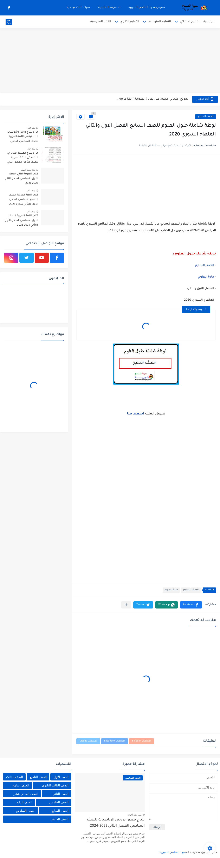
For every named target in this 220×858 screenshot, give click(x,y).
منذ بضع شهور (28, 169)
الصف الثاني (60, 794)
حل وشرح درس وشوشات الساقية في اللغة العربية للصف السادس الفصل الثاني (22, 137)
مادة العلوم (206, 277)
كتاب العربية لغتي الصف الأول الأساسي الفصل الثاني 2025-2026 (21, 179)
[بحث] (9, 22)
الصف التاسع (38, 777)
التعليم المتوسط (159, 21)
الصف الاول (61, 777)
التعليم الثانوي (129, 21)
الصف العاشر (60, 819)
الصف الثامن (20, 785)
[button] (191, 604)
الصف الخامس (59, 802)
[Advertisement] (110, 61)
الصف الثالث (14, 777)
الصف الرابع (24, 802)
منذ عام (31, 127)
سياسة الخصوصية (78, 7)
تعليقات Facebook (114, 741)
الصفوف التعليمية (109, 7)
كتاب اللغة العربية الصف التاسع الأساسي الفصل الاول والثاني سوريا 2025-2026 (23, 200)
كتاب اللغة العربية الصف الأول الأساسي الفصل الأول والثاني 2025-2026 (21, 220)
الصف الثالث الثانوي (55, 785)
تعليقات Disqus (88, 741)
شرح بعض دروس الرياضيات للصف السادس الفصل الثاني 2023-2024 (116, 823)
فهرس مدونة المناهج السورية (147, 7)
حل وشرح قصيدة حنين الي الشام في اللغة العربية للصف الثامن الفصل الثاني (22, 158)
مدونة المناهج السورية (173, 852)
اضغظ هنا (136, 414)
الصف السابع (205, 116)
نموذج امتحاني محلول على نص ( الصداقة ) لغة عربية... (152, 99)
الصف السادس (25, 810)
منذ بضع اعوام (135, 814)
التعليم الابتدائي (190, 21)
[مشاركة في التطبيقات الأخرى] (126, 604)
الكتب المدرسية (100, 21)
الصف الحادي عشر (26, 794)
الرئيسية (208, 21)
